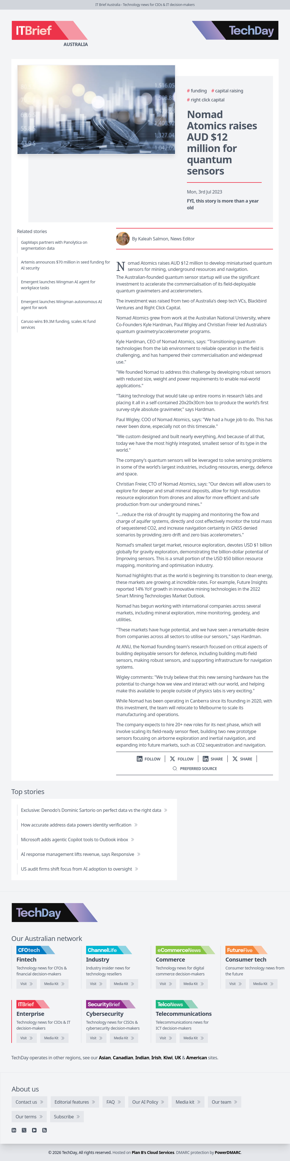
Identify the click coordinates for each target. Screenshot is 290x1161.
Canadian (123, 1058)
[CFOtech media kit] (54, 984)
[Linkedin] (14, 1130)
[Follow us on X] (181, 759)
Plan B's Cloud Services (153, 1152)
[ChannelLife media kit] (124, 984)
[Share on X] (242, 759)
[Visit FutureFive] (235, 984)
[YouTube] (34, 1130)
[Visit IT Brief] (26, 1038)
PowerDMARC (228, 1152)
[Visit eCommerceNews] (166, 984)
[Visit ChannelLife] (96, 984)
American (196, 1058)
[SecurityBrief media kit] (124, 1038)
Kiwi (167, 1058)
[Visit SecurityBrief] (96, 1038)
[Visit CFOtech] (26, 984)
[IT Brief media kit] (54, 1038)
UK (178, 1058)
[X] (24, 1130)
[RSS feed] (44, 1130)
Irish (156, 1058)
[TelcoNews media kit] (194, 1038)
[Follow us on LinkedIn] (148, 759)
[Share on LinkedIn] (212, 759)
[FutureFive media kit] (263, 984)
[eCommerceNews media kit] (194, 984)
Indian (142, 1058)
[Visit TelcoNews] (166, 1038)
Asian (105, 1058)
